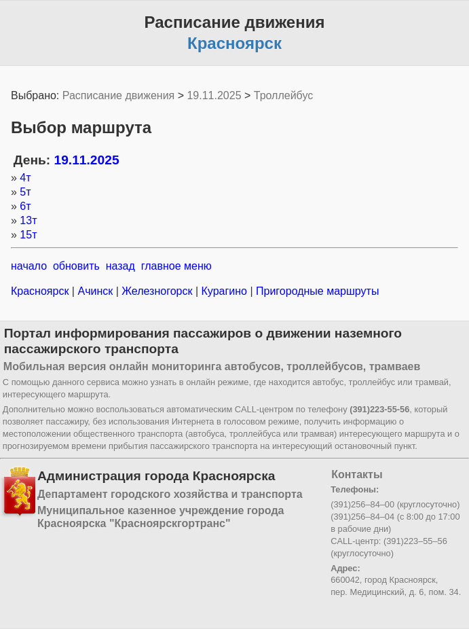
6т (25, 206)
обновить (76, 266)
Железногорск (157, 291)
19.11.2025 (214, 95)
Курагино (224, 291)
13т (28, 220)
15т (28, 234)
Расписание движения (118, 95)
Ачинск (95, 291)
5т (25, 192)
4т (25, 177)
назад (120, 266)
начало (29, 266)
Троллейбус (283, 95)
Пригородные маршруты (316, 291)
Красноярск (41, 291)
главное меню (176, 266)
